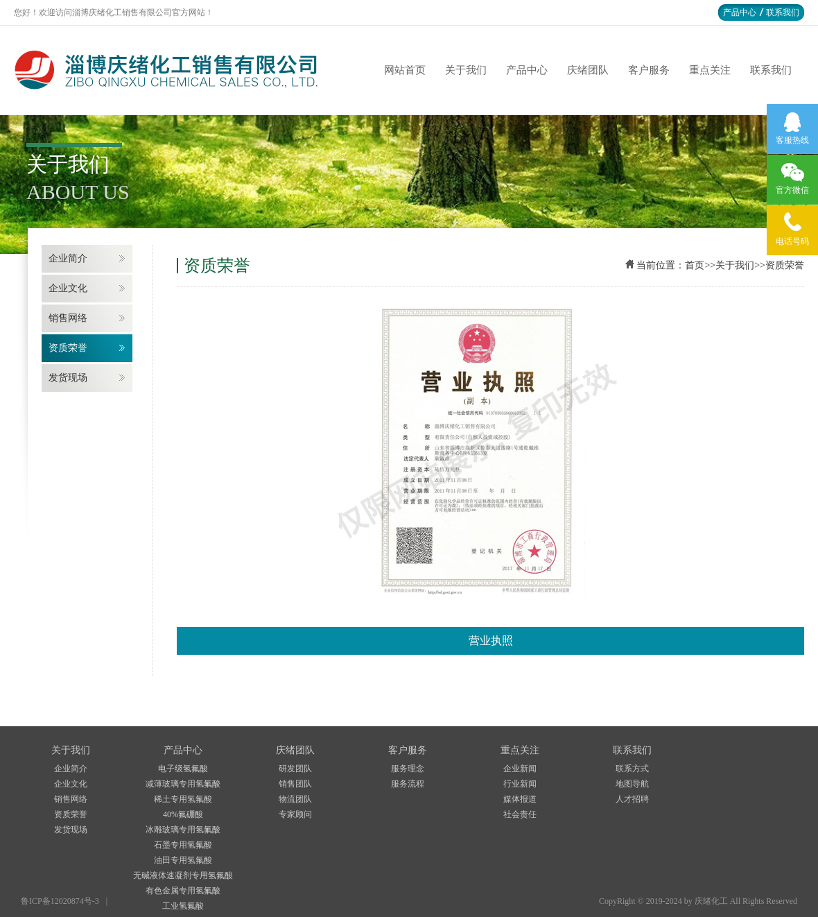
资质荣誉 (68, 348)
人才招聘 (632, 799)
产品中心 (739, 12)
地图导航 (632, 784)
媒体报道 (520, 799)
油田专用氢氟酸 (183, 860)
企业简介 (68, 258)
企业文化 (68, 288)
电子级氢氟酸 (183, 768)
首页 (694, 265)
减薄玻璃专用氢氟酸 (183, 784)
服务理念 (407, 768)
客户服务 (649, 70)
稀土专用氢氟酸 (183, 799)
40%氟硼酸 (183, 814)
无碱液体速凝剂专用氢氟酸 (183, 875)
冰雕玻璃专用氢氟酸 (183, 829)
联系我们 (782, 12)
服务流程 (407, 784)
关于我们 (466, 70)
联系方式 (632, 768)
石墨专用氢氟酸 (183, 845)
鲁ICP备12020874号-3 (60, 901)
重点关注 (710, 70)
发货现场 (68, 377)
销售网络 (68, 318)
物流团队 (295, 799)
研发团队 (295, 768)
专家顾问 (295, 814)
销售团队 (295, 784)
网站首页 (405, 70)
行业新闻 (520, 784)
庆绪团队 (588, 70)
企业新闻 (520, 768)
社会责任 (520, 814)
